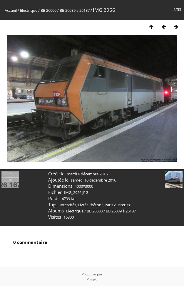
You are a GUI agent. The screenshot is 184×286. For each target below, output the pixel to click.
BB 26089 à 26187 (75, 10)
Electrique (28, 10)
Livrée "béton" (90, 204)
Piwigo (92, 279)
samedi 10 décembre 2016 (93, 180)
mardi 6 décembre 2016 (87, 174)
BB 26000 (48, 10)
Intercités (68, 204)
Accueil (11, 10)
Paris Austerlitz (118, 204)
